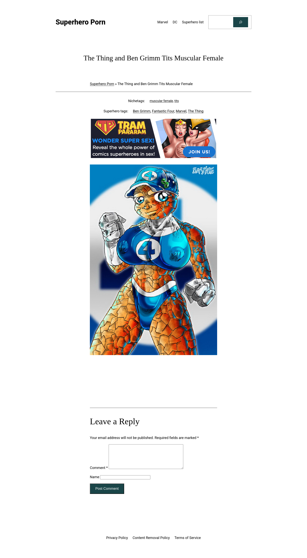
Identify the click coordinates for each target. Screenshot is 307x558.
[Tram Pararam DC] (153, 157)
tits (176, 101)
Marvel (181, 111)
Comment (99, 472)
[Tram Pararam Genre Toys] (153, 392)
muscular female (161, 101)
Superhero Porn (102, 84)
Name (94, 482)
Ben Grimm (141, 111)
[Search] (240, 22)
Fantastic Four (163, 111)
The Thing (195, 111)
